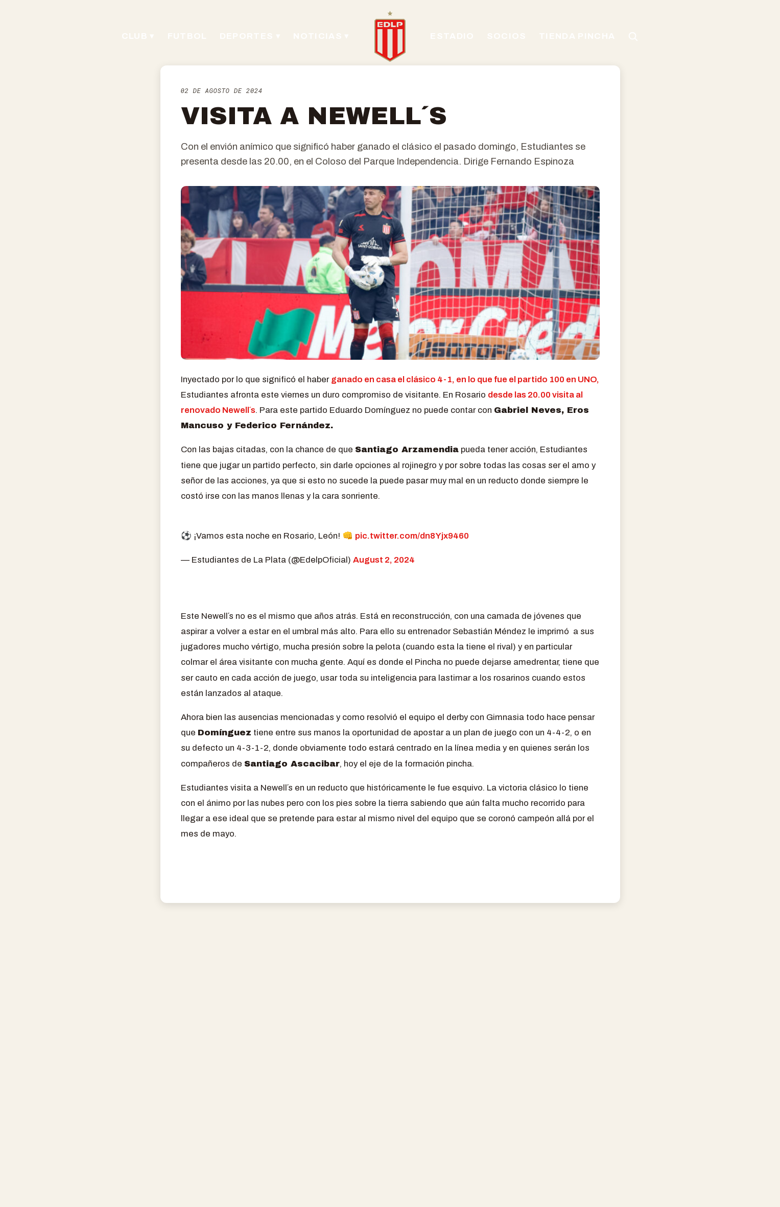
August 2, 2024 (384, 560)
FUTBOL (187, 36)
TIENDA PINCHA (577, 36)
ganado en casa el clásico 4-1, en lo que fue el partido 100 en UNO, (465, 379)
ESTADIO (452, 36)
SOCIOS (507, 36)
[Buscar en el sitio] (633, 36)
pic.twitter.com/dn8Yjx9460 (412, 536)
